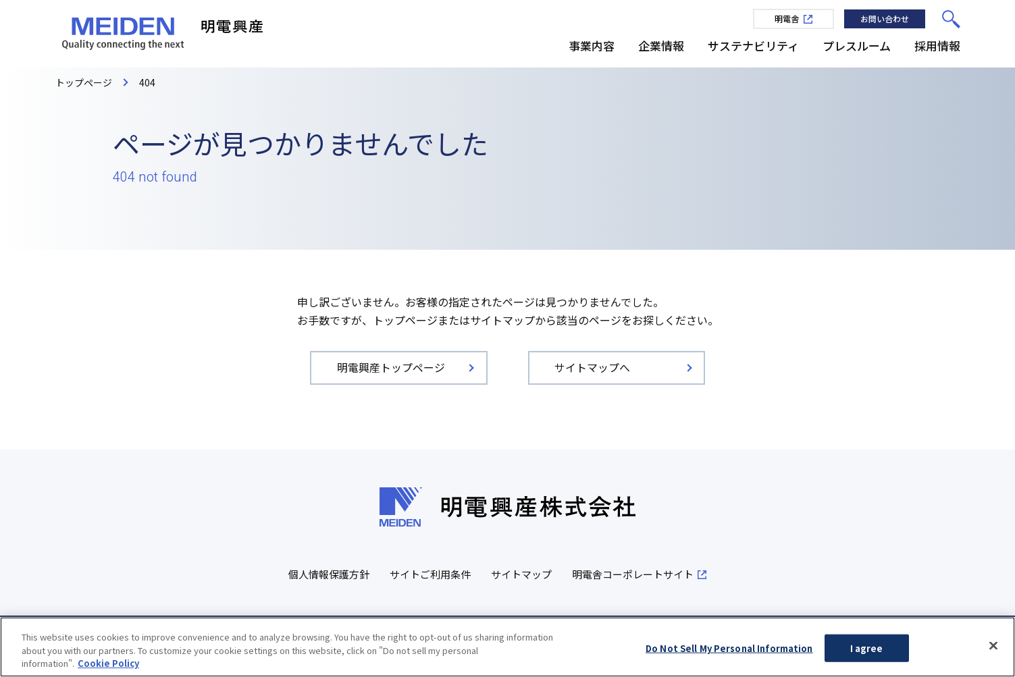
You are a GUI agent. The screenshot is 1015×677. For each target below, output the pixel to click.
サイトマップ (521, 574)
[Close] (993, 646)
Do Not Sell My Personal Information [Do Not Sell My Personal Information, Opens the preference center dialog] (729, 649)
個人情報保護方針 (328, 574)
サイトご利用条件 (430, 574)
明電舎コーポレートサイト (633, 574)
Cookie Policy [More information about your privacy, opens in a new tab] (108, 665)
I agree (866, 649)
